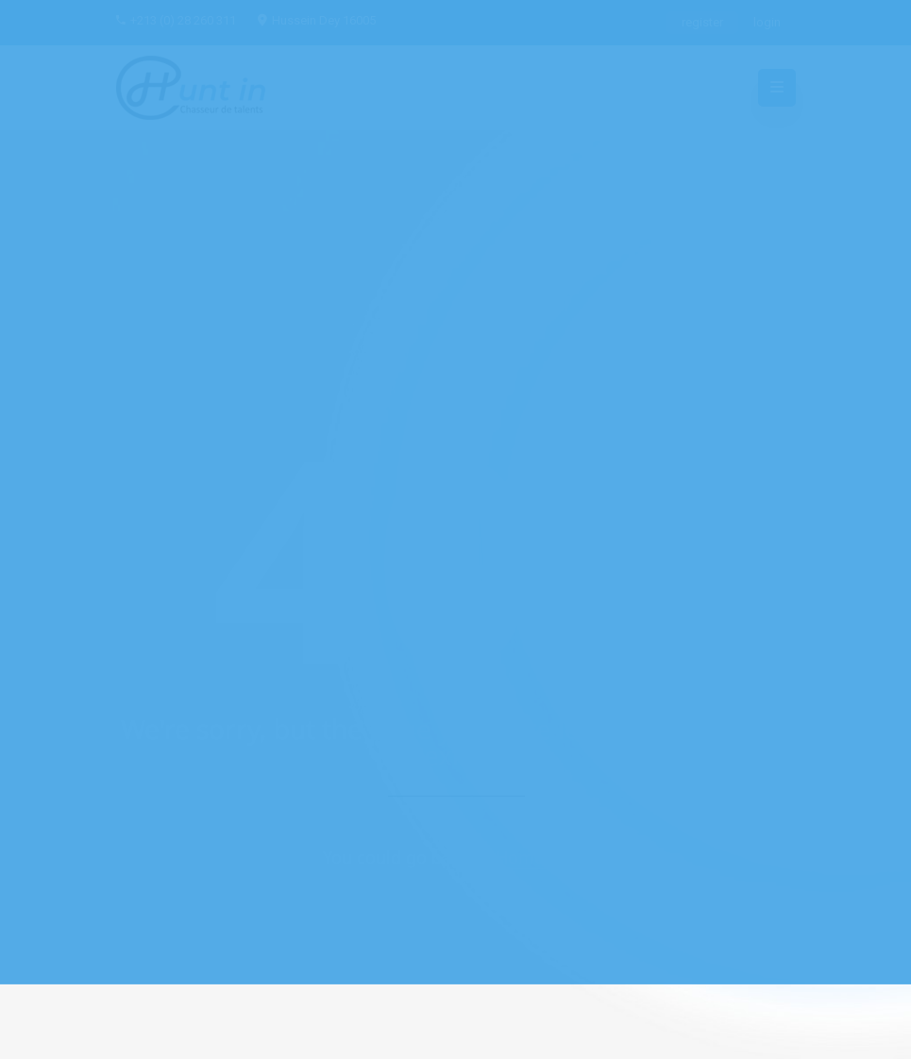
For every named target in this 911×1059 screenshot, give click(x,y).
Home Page (542, 857)
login (767, 22)
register (702, 22)
